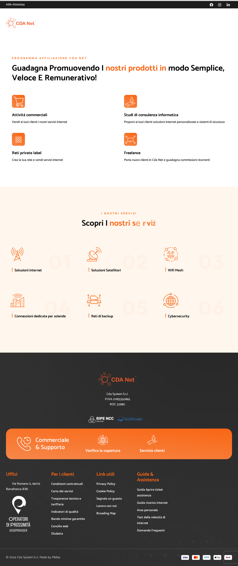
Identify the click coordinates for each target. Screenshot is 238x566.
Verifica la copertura (102, 450)
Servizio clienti (152, 450)
